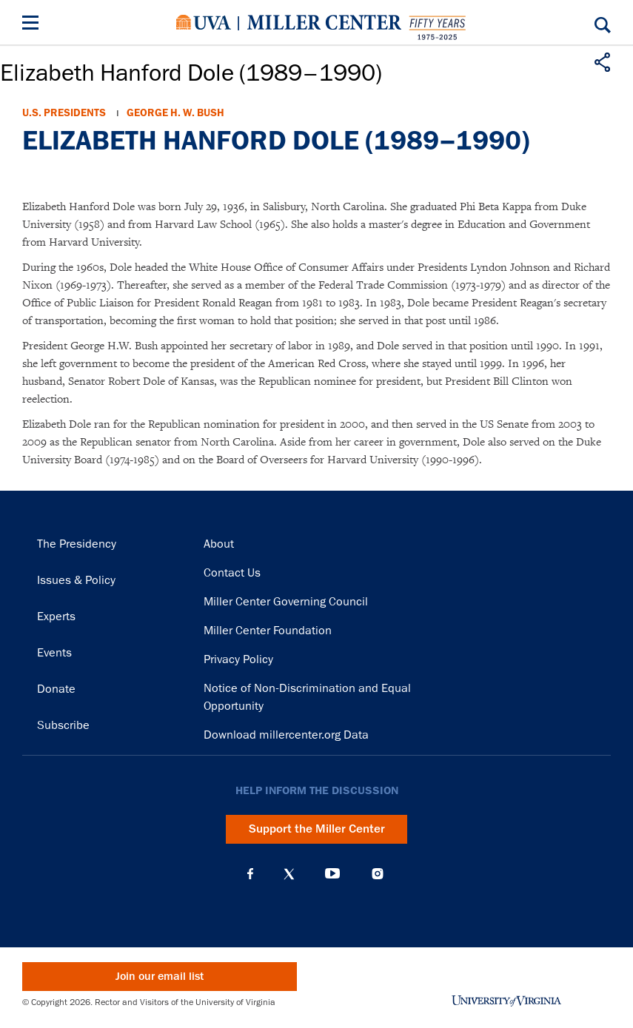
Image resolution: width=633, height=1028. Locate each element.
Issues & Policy (76, 580)
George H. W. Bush (175, 113)
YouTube (332, 874)
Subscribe (63, 725)
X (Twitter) (289, 874)
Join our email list (159, 977)
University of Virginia (203, 22)
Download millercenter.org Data (286, 735)
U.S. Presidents (64, 113)
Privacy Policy (238, 659)
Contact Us (232, 572)
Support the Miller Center (317, 829)
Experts (56, 616)
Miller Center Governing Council (286, 601)
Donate (56, 689)
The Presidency (76, 544)
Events (54, 652)
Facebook (250, 874)
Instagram (377, 873)
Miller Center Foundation (268, 630)
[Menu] (33, 25)
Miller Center (324, 22)
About (219, 544)
